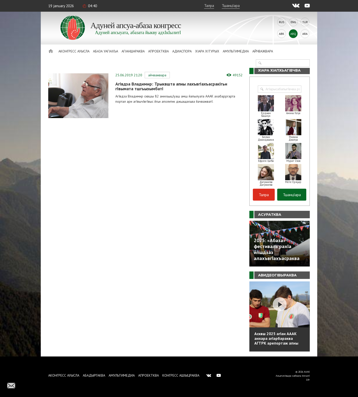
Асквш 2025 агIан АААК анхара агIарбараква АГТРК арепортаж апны (276, 338)
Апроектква (158, 51)
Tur (305, 22)
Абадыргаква (94, 375)
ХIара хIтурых (207, 51)
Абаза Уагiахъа (105, 51)
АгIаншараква (133, 51)
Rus (281, 22)
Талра (209, 5)
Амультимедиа (236, 51)
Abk (281, 34)
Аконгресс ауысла (74, 51)
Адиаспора (182, 51)
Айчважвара (262, 51)
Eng (293, 22)
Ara (305, 34)
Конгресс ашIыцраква (180, 375)
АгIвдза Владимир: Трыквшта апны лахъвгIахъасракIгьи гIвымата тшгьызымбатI (171, 86)
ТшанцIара (231, 5)
